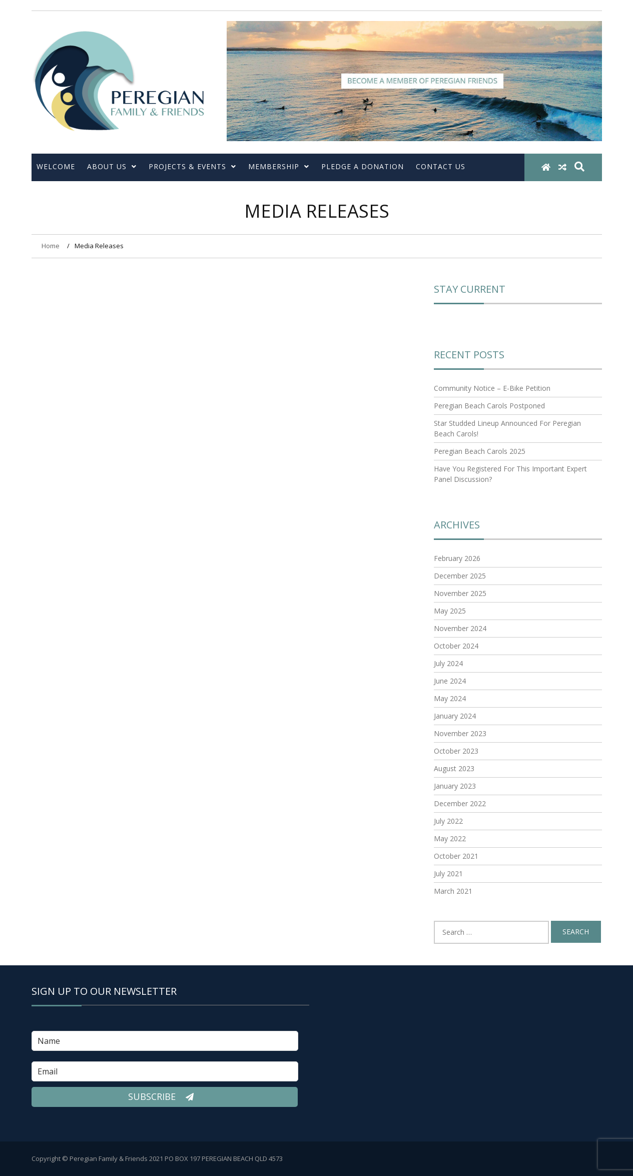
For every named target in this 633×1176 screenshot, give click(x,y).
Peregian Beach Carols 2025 (479, 451)
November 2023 (460, 733)
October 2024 (456, 646)
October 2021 (456, 856)
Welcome (56, 166)
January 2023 (455, 786)
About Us (112, 166)
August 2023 (454, 768)
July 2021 (448, 873)
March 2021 (453, 891)
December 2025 (460, 575)
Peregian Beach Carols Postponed (489, 405)
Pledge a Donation (362, 166)
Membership (278, 166)
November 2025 (460, 593)
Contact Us (440, 166)
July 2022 (448, 821)
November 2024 (460, 628)
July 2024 (448, 663)
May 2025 (450, 611)
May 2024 (450, 698)
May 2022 (450, 838)
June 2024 (450, 681)
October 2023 (456, 751)
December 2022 (460, 803)
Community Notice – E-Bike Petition (492, 388)
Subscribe (164, 1096)
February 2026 (457, 558)
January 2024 (455, 716)
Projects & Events (192, 166)
